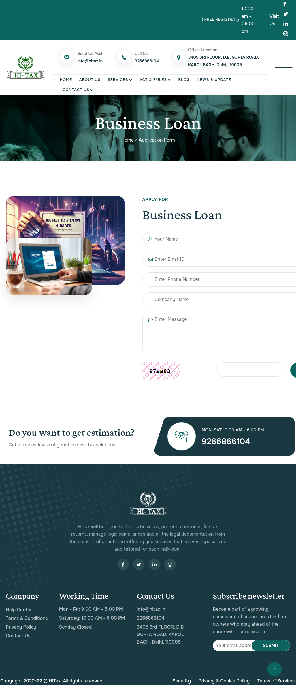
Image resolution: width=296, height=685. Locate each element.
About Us (90, 78)
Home (66, 78)
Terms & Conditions (27, 618)
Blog (184, 78)
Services (118, 78)
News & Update (214, 78)
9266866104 (228, 440)
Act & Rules (153, 78)
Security (181, 680)
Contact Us (76, 88)
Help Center (19, 609)
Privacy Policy (21, 626)
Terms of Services (275, 680)
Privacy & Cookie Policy (222, 680)
